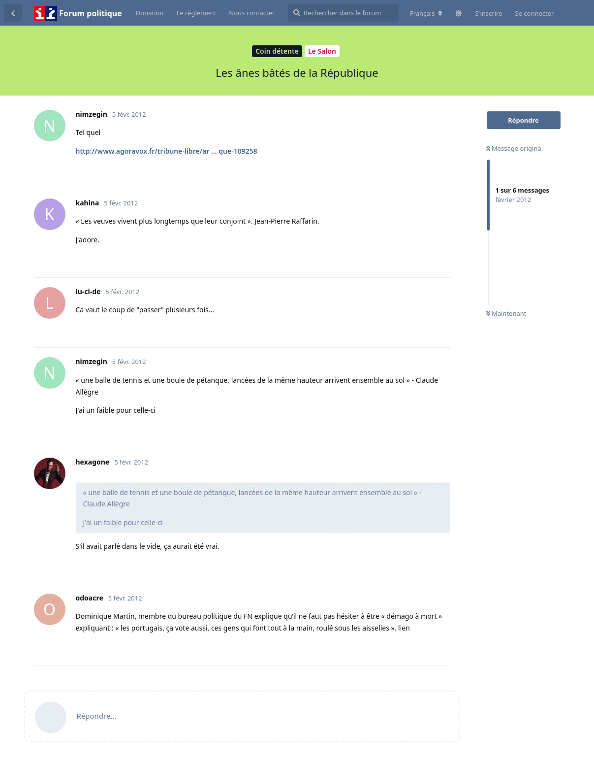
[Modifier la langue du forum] (426, 13)
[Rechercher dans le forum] (343, 13)
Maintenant (506, 313)
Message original (514, 148)
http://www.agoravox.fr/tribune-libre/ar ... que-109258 (166, 151)
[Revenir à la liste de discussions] (13, 13)
